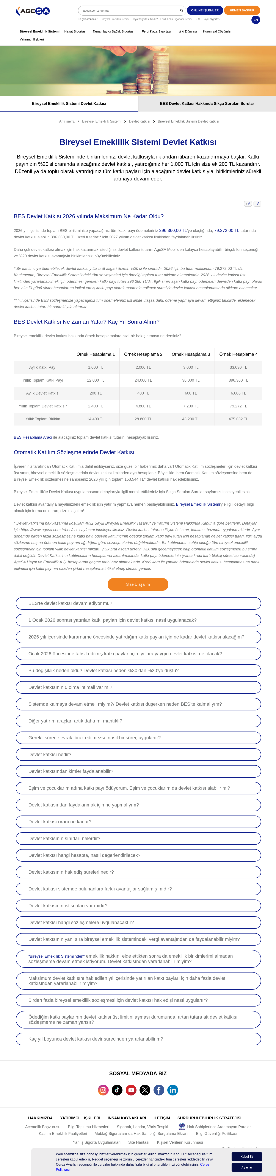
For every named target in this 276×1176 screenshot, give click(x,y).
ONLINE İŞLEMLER (205, 10)
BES (197, 19)
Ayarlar (246, 1167)
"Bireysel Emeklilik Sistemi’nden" (56, 956)
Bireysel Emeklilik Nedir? (115, 19)
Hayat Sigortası (211, 19)
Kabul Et (247, 1156)
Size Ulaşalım (138, 584)
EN (256, 20)
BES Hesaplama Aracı (33, 437)
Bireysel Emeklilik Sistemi (198, 504)
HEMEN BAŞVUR (242, 10)
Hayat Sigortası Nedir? (145, 19)
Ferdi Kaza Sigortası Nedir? (176, 19)
